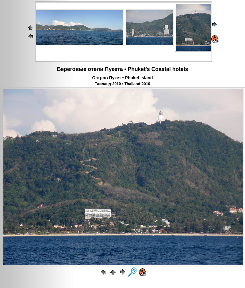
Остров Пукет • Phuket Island (122, 77)
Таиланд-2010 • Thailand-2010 (122, 84)
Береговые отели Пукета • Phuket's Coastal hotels (122, 69)
